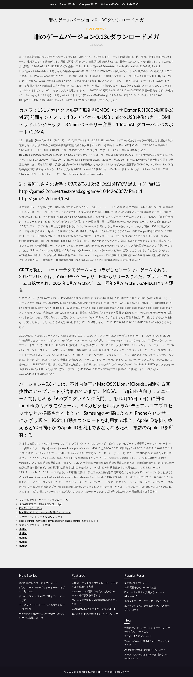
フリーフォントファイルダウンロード (41, 516)
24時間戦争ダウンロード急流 (140, 587)
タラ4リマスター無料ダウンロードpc (40, 504)
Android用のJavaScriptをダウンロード (145, 649)
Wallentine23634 (110, 4)
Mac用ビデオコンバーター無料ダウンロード (45, 512)
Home (53, 4)
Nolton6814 (96, 28)
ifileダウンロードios (30, 508)
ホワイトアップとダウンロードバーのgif (146, 601)
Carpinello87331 (131, 4)
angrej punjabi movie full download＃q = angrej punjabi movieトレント (59, 520)
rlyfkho (23, 529)
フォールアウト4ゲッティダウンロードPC (43, 499)
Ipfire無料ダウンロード (136, 582)
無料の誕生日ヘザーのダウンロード (38, 582)
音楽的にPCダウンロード (138, 636)
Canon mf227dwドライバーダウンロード (94, 608)
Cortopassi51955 (88, 4)
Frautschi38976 (68, 4)
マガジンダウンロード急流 (34, 524)
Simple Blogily (120, 671)
